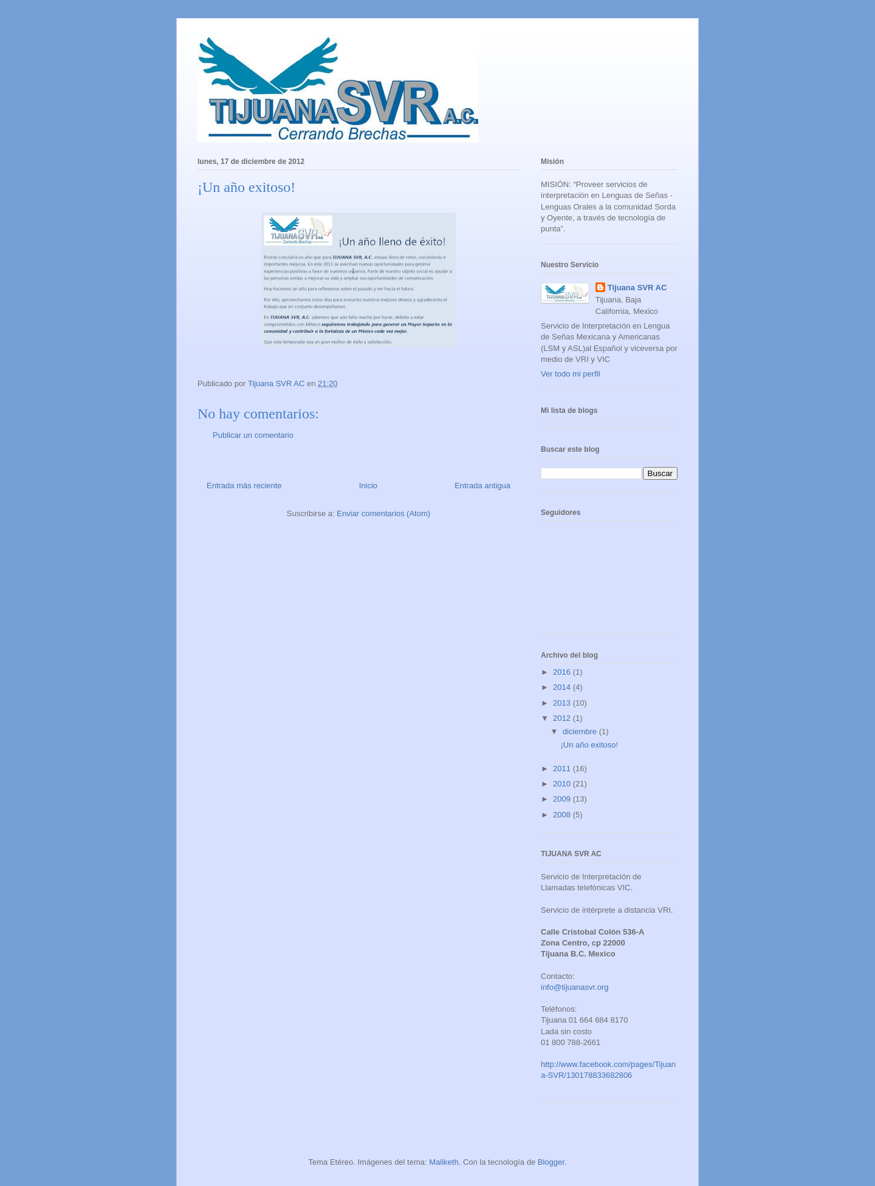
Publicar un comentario (253, 435)
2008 (563, 814)
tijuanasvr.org (584, 987)
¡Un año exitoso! (589, 744)
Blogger (551, 1162)
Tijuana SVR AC (637, 287)
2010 (563, 783)
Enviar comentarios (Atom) (383, 513)
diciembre (581, 731)
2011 (563, 768)
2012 (563, 718)
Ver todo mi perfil (570, 373)
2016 (563, 671)
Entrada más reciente (244, 485)
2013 (563, 702)
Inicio (368, 485)
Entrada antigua (482, 485)
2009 (563, 798)
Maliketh (443, 1162)
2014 (563, 687)
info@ (551, 987)
